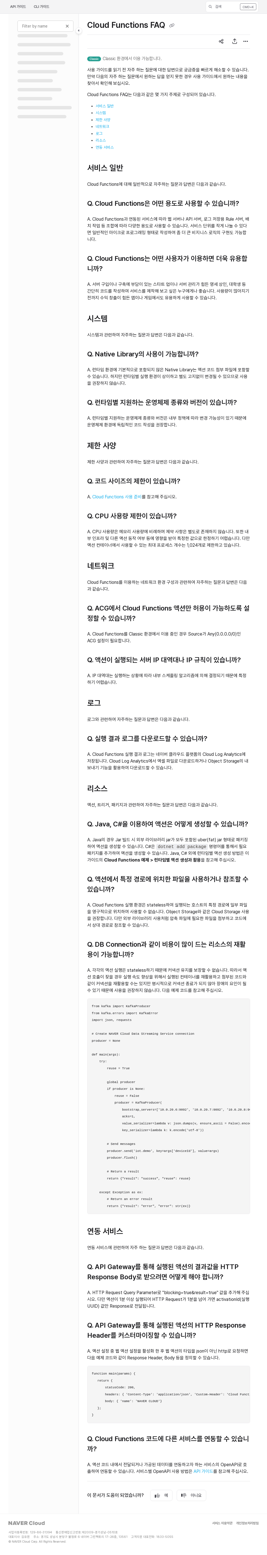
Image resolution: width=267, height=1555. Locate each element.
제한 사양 (103, 119)
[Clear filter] (67, 26)
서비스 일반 (105, 106)
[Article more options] (245, 41)
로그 (99, 133)
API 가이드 (18, 6)
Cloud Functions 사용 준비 (117, 497)
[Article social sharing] (221, 41)
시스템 (101, 112)
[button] (232, 6)
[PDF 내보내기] (234, 41)
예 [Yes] (161, 1495)
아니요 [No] (191, 1495)
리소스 (101, 140)
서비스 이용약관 (222, 1523)
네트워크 (102, 126)
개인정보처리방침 (247, 1523)
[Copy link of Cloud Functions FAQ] (171, 25)
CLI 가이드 (41, 6)
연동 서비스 (105, 147)
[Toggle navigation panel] (78, 30)
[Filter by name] (45, 26)
